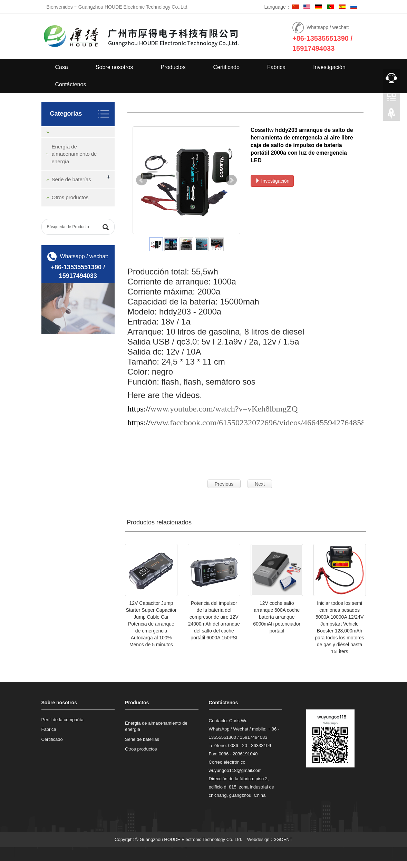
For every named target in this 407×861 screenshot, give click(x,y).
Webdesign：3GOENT (269, 839)
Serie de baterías (71, 179)
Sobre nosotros (114, 67)
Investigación (329, 67)
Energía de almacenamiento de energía (74, 154)
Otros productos (70, 197)
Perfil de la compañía (62, 719)
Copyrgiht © (126, 839)
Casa (61, 67)
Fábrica (276, 67)
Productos (173, 67)
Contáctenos (70, 84)
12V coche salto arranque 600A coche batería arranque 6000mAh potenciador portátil (276, 616)
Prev (141, 180)
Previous (224, 484)
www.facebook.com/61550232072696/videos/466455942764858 (258, 422)
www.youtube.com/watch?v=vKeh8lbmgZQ (224, 408)
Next (231, 180)
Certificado (226, 67)
